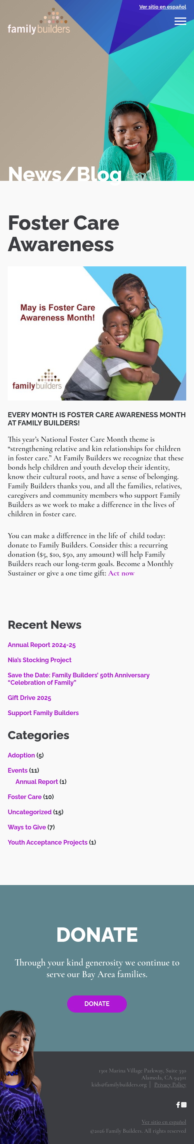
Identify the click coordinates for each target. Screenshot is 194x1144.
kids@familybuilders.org (119, 1084)
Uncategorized (30, 812)
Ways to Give (27, 827)
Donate (97, 1004)
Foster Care (25, 797)
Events (18, 770)
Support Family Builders (43, 713)
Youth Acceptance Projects (48, 842)
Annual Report (37, 781)
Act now (121, 573)
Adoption (21, 755)
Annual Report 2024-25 (42, 645)
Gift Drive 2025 (29, 697)
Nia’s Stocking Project (39, 660)
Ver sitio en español (162, 7)
